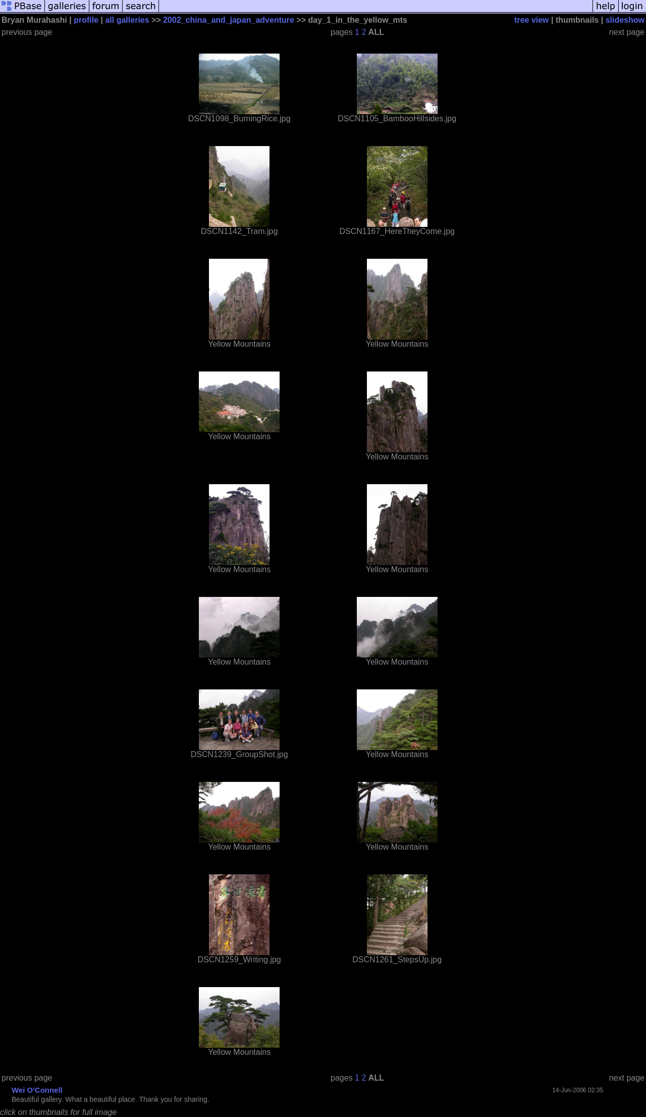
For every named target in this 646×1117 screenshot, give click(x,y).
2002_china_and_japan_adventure (228, 20)
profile (86, 20)
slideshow (625, 20)
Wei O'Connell (37, 1090)
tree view (531, 20)
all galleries (127, 20)
